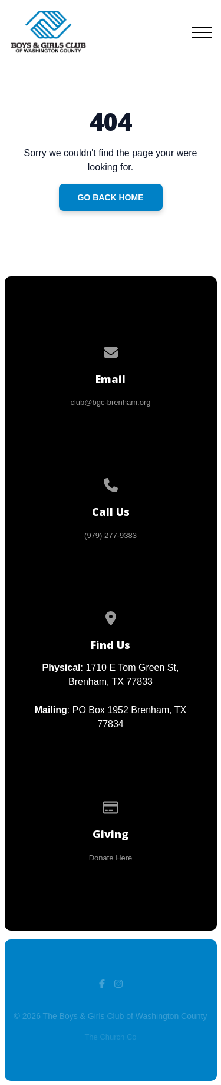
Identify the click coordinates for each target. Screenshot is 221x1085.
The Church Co (110, 1037)
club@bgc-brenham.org (110, 402)
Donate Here (111, 857)
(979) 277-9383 (110, 535)
